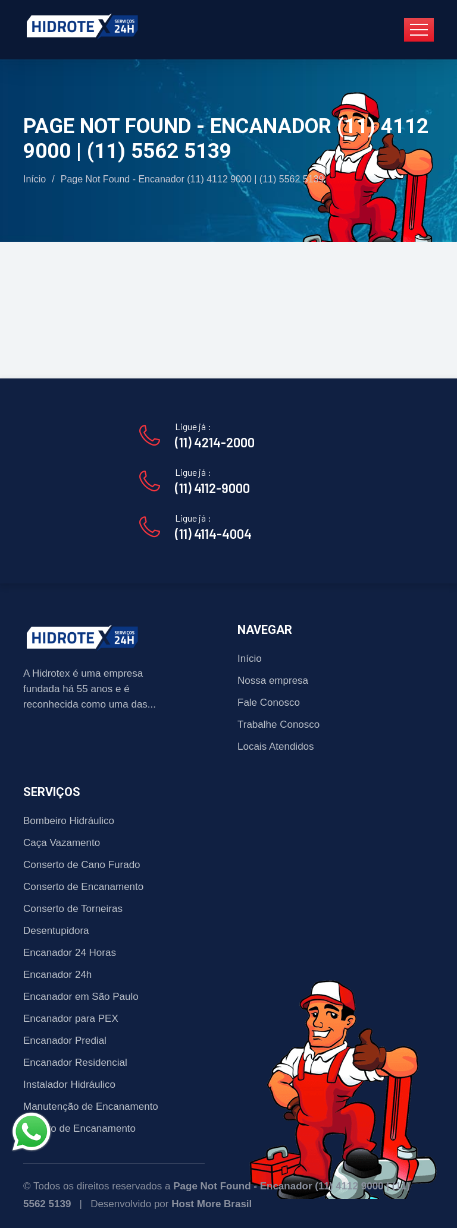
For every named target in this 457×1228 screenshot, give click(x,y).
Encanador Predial (65, 1040)
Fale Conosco (268, 702)
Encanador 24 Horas (69, 952)
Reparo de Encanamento (79, 1128)
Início (34, 179)
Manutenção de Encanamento (90, 1106)
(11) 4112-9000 (212, 487)
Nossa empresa (272, 680)
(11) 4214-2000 (215, 442)
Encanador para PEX (70, 1018)
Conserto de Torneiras (73, 908)
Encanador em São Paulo (81, 996)
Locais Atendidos (275, 746)
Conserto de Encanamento (83, 886)
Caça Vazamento (61, 842)
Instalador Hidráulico (69, 1084)
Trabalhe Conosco (278, 724)
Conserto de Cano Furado (81, 864)
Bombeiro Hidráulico (68, 820)
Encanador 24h (57, 974)
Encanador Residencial (75, 1062)
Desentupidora (56, 930)
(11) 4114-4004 (213, 533)
